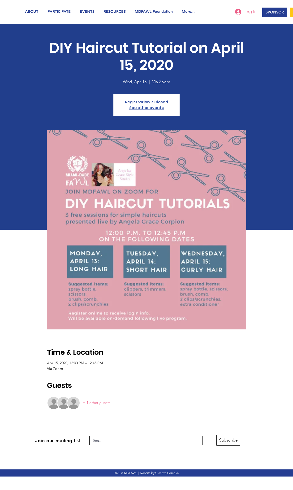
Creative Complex (167, 473)
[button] (33, 11)
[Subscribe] (228, 440)
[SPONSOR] (274, 12)
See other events (146, 107)
